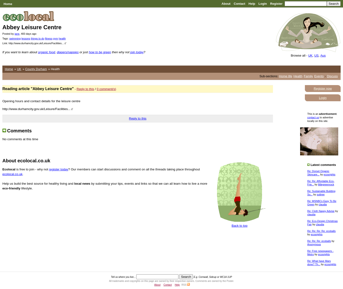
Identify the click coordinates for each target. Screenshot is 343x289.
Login (262, 3)
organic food (46, 52)
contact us (313, 117)
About (226, 3)
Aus (323, 55)
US (316, 55)
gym (55, 38)
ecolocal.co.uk (12, 174)
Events (319, 76)
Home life (285, 76)
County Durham (36, 69)
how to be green (100, 52)
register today (58, 169)
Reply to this (85, 89)
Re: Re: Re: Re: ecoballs (321, 231)
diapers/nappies (68, 52)
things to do (37, 38)
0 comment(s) (106, 89)
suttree (321, 194)
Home (8, 4)
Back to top (239, 225)
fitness (48, 38)
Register (276, 3)
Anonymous (314, 244)
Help (251, 3)
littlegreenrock (326, 184)
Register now (323, 88)
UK (310, 55)
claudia (323, 204)
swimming (15, 38)
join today (137, 52)
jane (17, 33)
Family (308, 76)
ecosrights (329, 174)
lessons (25, 38)
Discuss (332, 76)
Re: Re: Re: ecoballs (319, 241)
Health (298, 76)
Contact (239, 3)
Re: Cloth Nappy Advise (320, 211)
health (62, 38)
